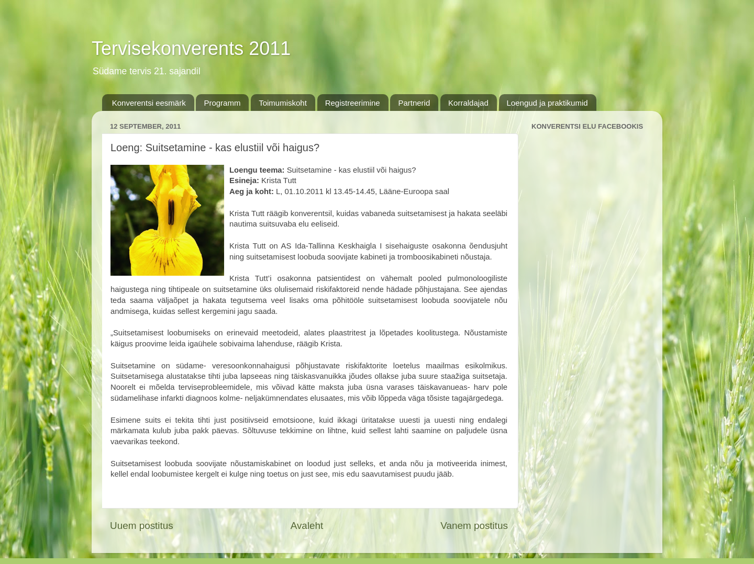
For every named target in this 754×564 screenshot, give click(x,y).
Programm (222, 102)
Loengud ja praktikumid (547, 102)
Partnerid (414, 102)
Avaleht (307, 525)
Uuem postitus (141, 525)
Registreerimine (352, 102)
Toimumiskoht (283, 102)
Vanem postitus (474, 525)
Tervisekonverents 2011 (191, 48)
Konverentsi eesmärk (149, 102)
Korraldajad (468, 102)
